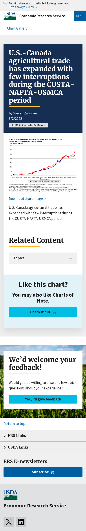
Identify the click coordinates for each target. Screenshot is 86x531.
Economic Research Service (42, 15)
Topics (18, 258)
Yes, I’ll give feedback (43, 399)
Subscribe (40, 471)
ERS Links (17, 436)
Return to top (14, 423)
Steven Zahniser (25, 113)
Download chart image (26, 198)
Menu (79, 16)
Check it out (40, 312)
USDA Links (18, 447)
